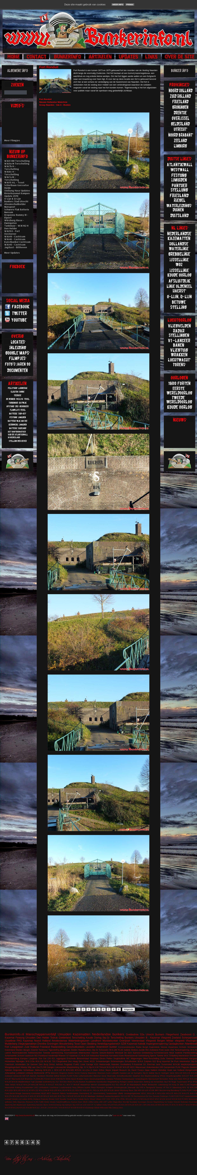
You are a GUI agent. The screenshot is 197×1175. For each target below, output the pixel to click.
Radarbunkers (84, 1050)
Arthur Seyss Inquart (109, 1070)
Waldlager (92, 1096)
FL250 (176, 1096)
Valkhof (99, 1105)
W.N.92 (47, 1061)
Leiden (110, 1102)
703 (53, 1061)
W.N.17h (8, 1096)
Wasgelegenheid (12, 1067)
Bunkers (159, 1034)
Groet (53, 1079)
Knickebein (35, 1093)
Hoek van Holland (175, 1070)
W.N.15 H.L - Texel (14, 182)
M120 (43, 1093)
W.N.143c (129, 1099)
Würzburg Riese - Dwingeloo (14, 221)
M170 (62, 1079)
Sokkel (130, 1082)
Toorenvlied (166, 1064)
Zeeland (176, 1037)
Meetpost (36, 1099)
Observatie (111, 1076)
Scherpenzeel (189, 1037)
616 (22, 1079)
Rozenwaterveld (19, 1053)
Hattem (154, 1070)
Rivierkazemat (131, 1055)
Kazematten (81, 1034)
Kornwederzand (161, 1053)
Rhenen (62, 1055)
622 (154, 1061)
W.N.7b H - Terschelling (11, 167)
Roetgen (123, 1082)
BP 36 (126, 1084)
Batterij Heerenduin (180, 1055)
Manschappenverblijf (41, 1034)
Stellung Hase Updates (17, 190)
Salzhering (9, 1105)
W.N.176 (186, 1073)
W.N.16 (186, 1079)
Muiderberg (11, 1043)
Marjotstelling (73, 1067)
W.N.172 (175, 1105)
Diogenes (63, 1073)
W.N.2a (96, 1090)
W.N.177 (182, 1105)
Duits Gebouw (167, 1058)
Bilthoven (54, 1073)
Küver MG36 (83, 1102)
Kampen (24, 1058)
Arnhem (183, 1047)
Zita (135, 1090)
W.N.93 (14, 1082)
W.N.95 (76, 1084)
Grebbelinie (132, 1034)
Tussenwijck (182, 1082)
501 (36, 1055)
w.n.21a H (87, 1070)
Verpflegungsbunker (132, 1093)
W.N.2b (193, 1050)
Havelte (94, 1053)
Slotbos (134, 1050)
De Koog (172, 1084)
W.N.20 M (8, 1108)
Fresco (140, 1070)
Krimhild (15, 1099)
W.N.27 (51, 1084)
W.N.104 (110, 1105)
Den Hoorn (68, 1082)
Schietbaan (28, 1070)
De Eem (128, 1053)
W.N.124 (27, 1084)
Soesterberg (143, 1055)
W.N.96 (79, 1108)
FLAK (178, 1067)
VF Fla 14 (167, 1087)
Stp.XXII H (140, 1087)
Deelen (74, 1050)
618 (125, 1096)
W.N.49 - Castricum (14, 236)
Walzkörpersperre (189, 1064)
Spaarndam (138, 1082)
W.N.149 (178, 1073)
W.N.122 (34, 1090)
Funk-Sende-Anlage (13, 1093)
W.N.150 (154, 1105)
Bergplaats (65, 1050)
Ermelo (63, 1076)
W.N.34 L (44, 1108)
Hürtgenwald (191, 1070)
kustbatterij (47, 1082)
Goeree (34, 1050)
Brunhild (49, 1076)
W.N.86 (111, 1090)
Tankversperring (182, 1050)
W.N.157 (78, 1090)
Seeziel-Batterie (106, 1053)
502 (147, 1050)
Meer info (117, 4)
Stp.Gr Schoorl (89, 1099)
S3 (144, 1064)
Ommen (150, 1102)
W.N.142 (111, 1067)
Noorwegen (142, 1102)
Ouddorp (109, 1079)
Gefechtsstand (181, 1058)
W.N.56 (162, 1099)
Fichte (75, 1076)
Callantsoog (163, 1084)
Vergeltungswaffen (173, 1076)
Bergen (27, 1050)
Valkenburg (177, 1087)
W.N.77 (70, 1084)
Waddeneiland (24, 1082)
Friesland (45, 1047)
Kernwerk (113, 1055)
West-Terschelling (151, 1058)
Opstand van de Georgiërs (131, 1073)
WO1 (132, 1067)
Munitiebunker (110, 1040)
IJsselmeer (173, 1047)
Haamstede (9, 1087)
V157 (104, 1099)
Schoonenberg (99, 1093)
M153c (30, 1099)
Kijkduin (8, 1070)
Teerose (159, 1087)
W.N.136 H (151, 1093)
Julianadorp (10, 1073)
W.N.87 (67, 1108)
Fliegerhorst (172, 1034)
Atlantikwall (191, 1043)
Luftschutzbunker (86, 1076)
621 (53, 1058)
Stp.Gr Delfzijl (148, 1073)
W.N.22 (33, 1096)
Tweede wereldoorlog (53, 1053)
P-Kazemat (137, 1064)
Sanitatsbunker (128, 1079)
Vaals (7, 1084)
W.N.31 (46, 1096)
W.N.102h (9, 1090)
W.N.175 (185, 1093)
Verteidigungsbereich (108, 1043)
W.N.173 (177, 1093)
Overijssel (124, 1040)
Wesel (116, 1090)
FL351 (36, 1102)
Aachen (33, 1076)
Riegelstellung (113, 1082)
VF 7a (93, 1105)
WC (128, 1058)
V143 (84, 1105)
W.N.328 (70, 1070)
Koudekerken (27, 1087)
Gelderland (65, 1037)
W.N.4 (157, 1099)
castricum (29, 1055)
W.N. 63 (185, 1087)
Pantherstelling (190, 1053)
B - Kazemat (153, 1037)
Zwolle (142, 1050)
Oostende (44, 1099)
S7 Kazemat (72, 1055)
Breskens (29, 1102)
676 (121, 1084)
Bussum (123, 1070)
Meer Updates (12, 252)
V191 (108, 1099)
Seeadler (63, 1099)
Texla (171, 1079)
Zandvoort (185, 1034)
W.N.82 (118, 1067)
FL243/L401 (39, 1079)
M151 (92, 1061)
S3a (142, 1034)
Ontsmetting (84, 1093)
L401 (36, 1087)
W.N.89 (70, 1096)
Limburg (29, 1073)
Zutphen (148, 1061)
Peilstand (117, 1079)
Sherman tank (153, 1064)
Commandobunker (126, 1047)
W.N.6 (140, 1061)
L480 (100, 1102)
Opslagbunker (176, 1043)
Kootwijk (8, 1099)
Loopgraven (16, 1047)
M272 (49, 1093)
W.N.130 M (62, 1090)
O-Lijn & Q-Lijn (12, 198)
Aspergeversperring (157, 1043)
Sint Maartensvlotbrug (150, 1076)
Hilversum (101, 1073)
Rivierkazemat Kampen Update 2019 (17, 194)
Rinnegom (101, 1087)
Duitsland (154, 1050)
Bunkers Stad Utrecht (16, 201)
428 (139, 1090)
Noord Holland (42, 1040)
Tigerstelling (54, 1050)
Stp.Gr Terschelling (113, 1037)
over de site (117, 1115)
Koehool (74, 1102)
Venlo (172, 1073)
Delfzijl (56, 1076)
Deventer (156, 1096)
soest (121, 1108)
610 (143, 1090)
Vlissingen (191, 1040)
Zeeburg (115, 1108)
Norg (74, 1087)
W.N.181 (16, 1096)
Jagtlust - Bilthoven (15, 247)
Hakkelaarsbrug (12, 1058)
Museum (55, 1093)
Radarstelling (58, 1047)
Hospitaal (94, 1058)
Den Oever (83, 1061)
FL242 (75, 1082)
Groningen (52, 1043)
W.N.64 (51, 1108)
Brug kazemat (163, 1061)
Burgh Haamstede (151, 1047)
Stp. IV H (84, 1067)
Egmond (137, 1053)
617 (57, 1082)
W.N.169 (161, 1105)
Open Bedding (88, 1043)
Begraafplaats (135, 1084)
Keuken (193, 1067)
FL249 (171, 1096)
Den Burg (43, 1064)
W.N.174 (136, 1099)
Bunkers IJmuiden (135, 1037)
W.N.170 (169, 1093)
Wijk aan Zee (34, 1067)
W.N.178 (193, 1093)
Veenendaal (137, 1040)
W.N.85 (126, 1067)
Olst (172, 1050)
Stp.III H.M (93, 1067)
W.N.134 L (139, 1105)
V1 (79, 1055)
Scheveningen (117, 1061)
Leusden (90, 1047)
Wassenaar (140, 1067)
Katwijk (141, 1043)
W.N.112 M (26, 1090)
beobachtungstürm (112, 1096)
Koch (108, 1073)
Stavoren (39, 1105)
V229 (113, 1099)
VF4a (117, 1099)
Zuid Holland (31, 1047)
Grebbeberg (147, 1053)
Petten (109, 1058)
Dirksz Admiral (56, 1064)
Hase (147, 1070)
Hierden (53, 1102)
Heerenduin (184, 1061)
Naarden (115, 1064)
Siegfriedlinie (119, 1058)
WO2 (186, 1099)
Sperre (153, 1055)
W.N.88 (73, 1108)
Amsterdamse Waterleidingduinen (70, 1040)
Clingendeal (61, 1061)
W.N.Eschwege (88, 1108)
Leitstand (20, 1073)
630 (161, 1067)
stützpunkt (17, 1076)
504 (122, 1096)
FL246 (43, 1067)
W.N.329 (85, 1055)
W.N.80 (62, 1108)
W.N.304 (29, 1108)
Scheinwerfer (11, 1055)
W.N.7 (56, 1108)
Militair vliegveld (175, 1040)
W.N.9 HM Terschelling (17, 161)
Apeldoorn (41, 1076)
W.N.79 (180, 1099)
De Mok (180, 1084)
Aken (95, 1070)
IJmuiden (64, 1034)
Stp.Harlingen (67, 1105)
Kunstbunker (101, 1082)
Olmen (102, 1058)
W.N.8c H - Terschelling (11, 173)
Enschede (71, 1058)
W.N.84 (194, 1073)
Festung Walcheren (88, 1073)
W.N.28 (8, 1082)
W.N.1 (143, 1093)
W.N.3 (151, 1099)
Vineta (104, 1105)
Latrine (8, 1053)
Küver (121, 1055)
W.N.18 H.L (87, 1090)
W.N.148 (34, 1084)
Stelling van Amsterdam (153, 1082)
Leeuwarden (60, 1067)
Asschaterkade (71, 1053)
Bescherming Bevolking (169, 1090)
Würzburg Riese (126, 1090)
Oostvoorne (39, 1073)
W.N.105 (117, 1105)
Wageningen (136, 1058)
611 (54, 1082)
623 (61, 1082)
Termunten (163, 1079)
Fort (7, 1047)
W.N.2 (195, 1105)
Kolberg (18, 1087)
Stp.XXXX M (77, 1105)
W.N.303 (103, 1090)
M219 (68, 1079)
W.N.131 (71, 1090)
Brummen (29, 1079)
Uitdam (98, 1099)
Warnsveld (16, 1079)
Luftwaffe (115, 1073)
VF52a (162, 1076)
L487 (105, 1102)
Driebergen (164, 1096)
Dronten (193, 1055)
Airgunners (21, 1102)
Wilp (110, 1108)
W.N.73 (167, 1055)
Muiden (19, 1050)
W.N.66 (174, 1099)
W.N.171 (168, 1105)
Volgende (128, 1009)
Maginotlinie (117, 1102)
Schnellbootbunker (124, 1076)
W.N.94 (77, 1096)
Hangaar (193, 1058)
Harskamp (26, 1093)
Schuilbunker (131, 1061)
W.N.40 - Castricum (14, 244)
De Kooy (149, 1096)
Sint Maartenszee (19, 1105)
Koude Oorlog (94, 1037)
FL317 (181, 1096)
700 (132, 1096)
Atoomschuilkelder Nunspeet (15, 205)
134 (49, 1058)
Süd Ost (42, 1058)
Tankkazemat (111, 1093)
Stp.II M (167, 1082)
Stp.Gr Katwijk (78, 1099)
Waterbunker (84, 1053)
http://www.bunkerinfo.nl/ (24, 1115)
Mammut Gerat (99, 1076)
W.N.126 (131, 1105)
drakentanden (152, 1067)
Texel (77, 1043)
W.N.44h (53, 1096)
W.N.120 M (59, 1070)
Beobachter (152, 1084)
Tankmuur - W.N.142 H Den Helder (16, 227)
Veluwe (164, 1047)
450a (15, 1102)
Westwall (119, 1053)
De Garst (132, 1070)
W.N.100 (193, 1087)
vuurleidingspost (104, 1084)
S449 (57, 1099)
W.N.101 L (48, 1070)
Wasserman (85, 1084)
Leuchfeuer (54, 1087)
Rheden (51, 1099)
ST (91, 1093)
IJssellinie (10, 1040)
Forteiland (43, 1055)
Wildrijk (96, 1108)
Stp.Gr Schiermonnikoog (52, 1105)
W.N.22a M (144, 1099)
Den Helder (43, 1037)
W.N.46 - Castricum (14, 239)
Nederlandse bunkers (108, 1034)
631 (117, 1084)
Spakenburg (31, 1105)
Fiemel (47, 1079)
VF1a (189, 1082)
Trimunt (102, 1067)
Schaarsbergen (103, 1061)
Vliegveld (166, 1037)
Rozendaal (193, 1102)
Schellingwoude (120, 1087)
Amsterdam (20, 1064)
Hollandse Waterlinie (99, 1055)
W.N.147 (185, 1076)
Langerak (33, 1058)
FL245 (189, 1090)
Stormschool (153, 1079)
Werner (94, 1084)
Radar (139, 1047)
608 (24, 1076)
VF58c (122, 1099)
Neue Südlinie (175, 1053)
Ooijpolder (17, 1070)
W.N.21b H (24, 1096)
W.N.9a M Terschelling (16, 163)
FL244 (187, 1084)
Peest (93, 1087)
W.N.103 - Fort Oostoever (12, 232)
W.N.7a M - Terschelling (11, 178)
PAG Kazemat (25, 1040)
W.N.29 (40, 1096)
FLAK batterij (124, 1050)
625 (27, 1076)
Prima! (129, 4)
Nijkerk (63, 1093)
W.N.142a (161, 1093)
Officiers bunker (83, 1087)
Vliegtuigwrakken (27, 1043)
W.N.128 (53, 1090)
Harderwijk (53, 1055)
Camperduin (169, 1067)
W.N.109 (17, 1090)
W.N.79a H (62, 1096)
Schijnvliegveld (141, 1079)
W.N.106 (124, 1105)
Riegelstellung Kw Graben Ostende (166, 1102)
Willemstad (104, 1108)
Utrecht (150, 1034)
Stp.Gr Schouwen (100, 1050)
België (144, 1084)
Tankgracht (150, 1087)
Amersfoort (102, 1047)
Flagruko (185, 1067)
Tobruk (54, 1037)
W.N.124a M (44, 1090)
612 (113, 1084)
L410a (96, 1102)
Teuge (173, 1082)
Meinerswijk (104, 1064)
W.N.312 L (37, 1108)
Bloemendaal (83, 1058)
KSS (96, 1064)
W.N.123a (29, 1061)
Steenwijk (132, 1087)
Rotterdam (184, 1102)
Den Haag (73, 1061)
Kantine (82, 1082)
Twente (160, 1055)
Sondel (69, 1099)
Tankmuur (43, 1050)
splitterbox (8, 1102)
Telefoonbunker (35, 1053)
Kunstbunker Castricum (17, 242)
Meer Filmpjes (12, 140)
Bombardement (140, 1096)
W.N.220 (39, 1061)
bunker (113, 1047)
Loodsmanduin (65, 1087)
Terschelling (78, 1037)
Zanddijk (38, 1082)
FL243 (69, 1076)
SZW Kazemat (129, 1043)
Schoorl (20, 1055)
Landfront (96, 1040)
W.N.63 (168, 1099)
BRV (157, 1090)
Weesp (24, 1067)
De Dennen (32, 1064)
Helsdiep (162, 1070)
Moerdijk (126, 1102)
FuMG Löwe (79, 1064)
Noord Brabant (77, 1079)
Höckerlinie (10, 1061)
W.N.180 (113, 1050)
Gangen (50, 1067)
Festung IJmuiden (26, 1037)
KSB (58, 1079)
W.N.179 (189, 1105)
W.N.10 (19, 1084)
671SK (151, 1090)
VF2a (195, 1082)
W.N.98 (176, 1064)
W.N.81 (78, 1070)
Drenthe (41, 1043)
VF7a (47, 1073)
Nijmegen (20, 1061)
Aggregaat (61, 1058)
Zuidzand (8, 1076)
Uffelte (120, 1093)
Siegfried (136, 1076)
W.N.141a (147, 1105)
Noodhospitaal (72, 1093)
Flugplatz (68, 1064)
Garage (89, 1064)
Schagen (109, 1087)
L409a (90, 1102)
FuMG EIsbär (44, 1102)
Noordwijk (133, 1102)
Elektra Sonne (74, 1073)
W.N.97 (8, 1079)
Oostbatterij (125, 1064)
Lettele (24, 1099)
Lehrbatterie (44, 1087)
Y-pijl (32, 1082)
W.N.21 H (43, 1084)
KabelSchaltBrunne (63, 1102)
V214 (89, 1105)
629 (146, 1090)
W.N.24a (16, 1108)
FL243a (183, 1090)
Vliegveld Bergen (155, 1040)
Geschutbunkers (76, 1047)
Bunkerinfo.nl (14, 1034)
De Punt (175, 1061)
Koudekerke (91, 1082)
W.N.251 (22, 1108)
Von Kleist (178, 1079)
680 (129, 1096)
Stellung (38, 1070)
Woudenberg (66, 1043)
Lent (19, 1099)
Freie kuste (164, 1050)
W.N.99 (84, 1096)
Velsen (13, 1084)
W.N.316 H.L (60, 1084)
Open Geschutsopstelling (94, 1079)
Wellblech (100, 1096)
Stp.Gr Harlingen (162, 1073)
